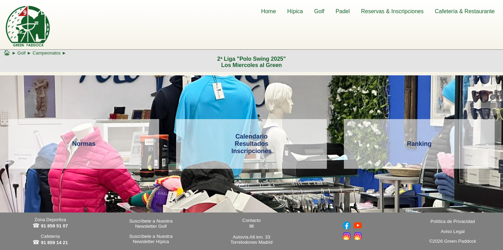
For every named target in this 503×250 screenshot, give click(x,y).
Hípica (295, 11)
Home (268, 11)
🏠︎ (6, 53)
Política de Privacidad (453, 221)
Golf (319, 11)
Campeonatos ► (49, 53)
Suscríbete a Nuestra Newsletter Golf (151, 223)
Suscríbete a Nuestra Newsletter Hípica (151, 239)
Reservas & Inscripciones (392, 11)
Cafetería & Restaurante (465, 11)
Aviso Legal (453, 231)
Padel (343, 11)
